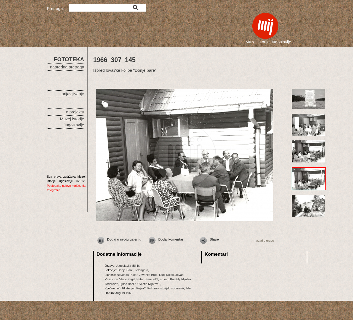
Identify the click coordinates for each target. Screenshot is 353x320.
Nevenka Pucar (127, 274)
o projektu (75, 112)
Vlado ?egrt (127, 279)
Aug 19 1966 (123, 293)
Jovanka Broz (148, 274)
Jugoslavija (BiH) (127, 265)
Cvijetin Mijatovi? (148, 284)
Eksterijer (128, 288)
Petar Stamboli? (147, 279)
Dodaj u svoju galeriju (124, 239)
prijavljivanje (72, 93)
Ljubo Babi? (128, 284)
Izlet (188, 288)
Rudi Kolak (166, 274)
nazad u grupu (264, 240)
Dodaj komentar (170, 239)
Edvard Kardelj (170, 279)
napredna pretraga (67, 67)
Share (214, 239)
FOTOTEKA (69, 59)
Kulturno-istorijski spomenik (165, 288)
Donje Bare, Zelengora (132, 270)
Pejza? (141, 288)
